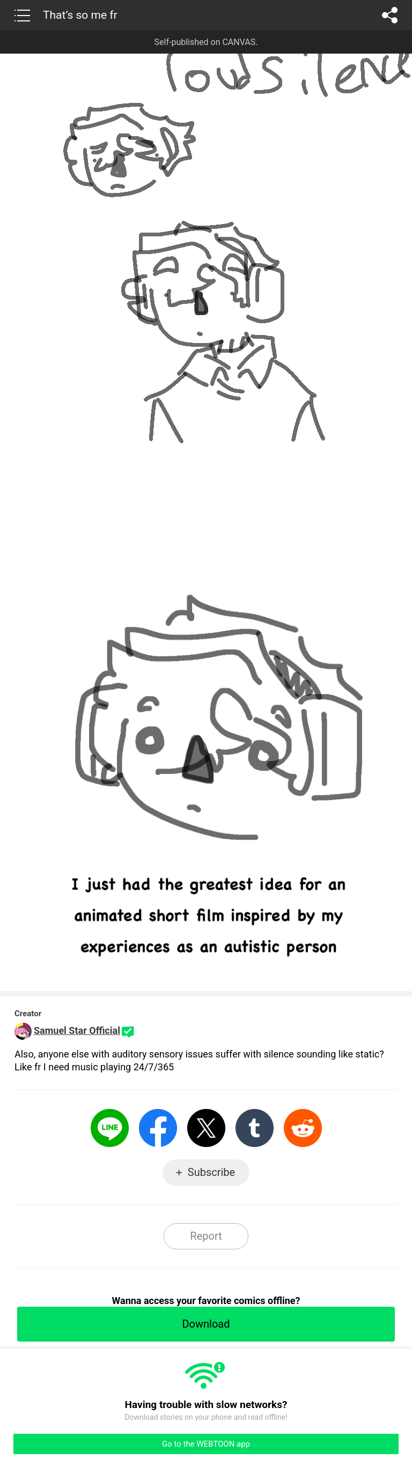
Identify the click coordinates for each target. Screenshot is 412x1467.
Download (206, 1323)
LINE (110, 1128)
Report (206, 1236)
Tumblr (255, 1128)
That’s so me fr (80, 15)
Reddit (303, 1128)
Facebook (158, 1128)
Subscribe (211, 1172)
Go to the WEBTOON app (206, 1444)
